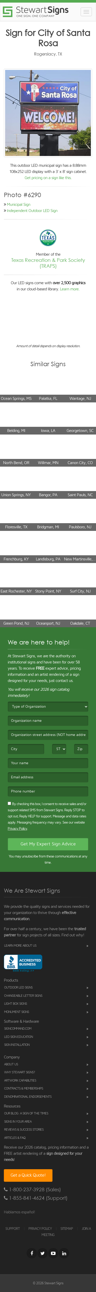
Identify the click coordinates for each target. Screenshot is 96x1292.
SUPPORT (12, 1229)
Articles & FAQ (14, 1138)
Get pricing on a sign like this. (48, 178)
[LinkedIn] (64, 1253)
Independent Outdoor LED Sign (32, 211)
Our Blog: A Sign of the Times (26, 1113)
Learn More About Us (20, 945)
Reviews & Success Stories (24, 1129)
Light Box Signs (15, 1003)
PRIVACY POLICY (40, 1229)
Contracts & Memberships (23, 1088)
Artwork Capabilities (20, 1080)
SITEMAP (66, 1229)
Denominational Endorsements (27, 1097)
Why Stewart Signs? (19, 1072)
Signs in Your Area (17, 1121)
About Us (11, 1064)
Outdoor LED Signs (18, 987)
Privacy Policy (17, 828)
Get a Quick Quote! (28, 1175)
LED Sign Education (18, 1037)
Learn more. (69, 289)
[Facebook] (32, 1253)
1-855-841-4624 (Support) (36, 1198)
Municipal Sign (18, 204)
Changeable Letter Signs (23, 996)
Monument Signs (16, 1012)
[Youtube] (53, 1253)
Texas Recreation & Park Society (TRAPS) (48, 263)
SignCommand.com (17, 1028)
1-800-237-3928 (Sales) (32, 1190)
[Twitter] (42, 1253)
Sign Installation (16, 1045)
